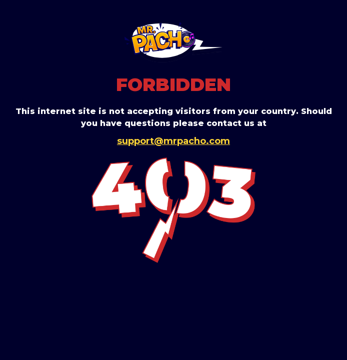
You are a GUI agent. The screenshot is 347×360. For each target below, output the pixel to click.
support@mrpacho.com (173, 141)
